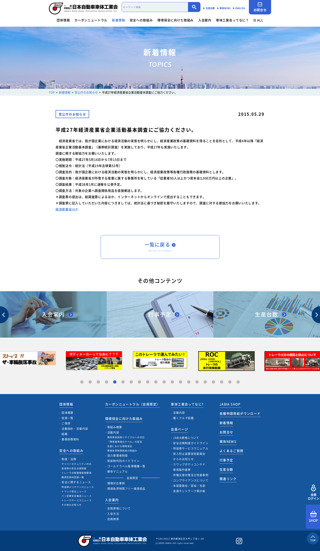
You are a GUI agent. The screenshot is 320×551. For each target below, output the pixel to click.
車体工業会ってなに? (187, 404)
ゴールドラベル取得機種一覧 (126, 466)
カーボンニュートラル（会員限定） (132, 404)
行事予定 (226, 460)
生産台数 (226, 469)
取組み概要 (114, 427)
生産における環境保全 (119, 446)
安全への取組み (141, 20)
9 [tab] (148, 382)
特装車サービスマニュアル (190, 448)
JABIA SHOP (230, 404)
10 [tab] (156, 382)
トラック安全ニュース (74, 491)
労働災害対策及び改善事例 (190, 475)
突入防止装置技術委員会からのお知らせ (189, 456)
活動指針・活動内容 (75, 429)
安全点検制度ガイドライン (190, 443)
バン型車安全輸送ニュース (76, 495)
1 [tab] (82, 382)
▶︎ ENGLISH (239, 8)
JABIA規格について (186, 438)
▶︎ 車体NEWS (223, 8)
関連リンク (228, 478)
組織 (64, 434)
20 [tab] (238, 382)
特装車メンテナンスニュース (78, 487)
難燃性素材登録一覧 (73, 477)
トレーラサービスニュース (76, 500)
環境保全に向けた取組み (175, 20)
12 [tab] (172, 382)
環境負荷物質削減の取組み (122, 450)
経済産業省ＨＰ (67, 209)
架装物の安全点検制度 (74, 468)
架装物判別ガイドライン (123, 461)
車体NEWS (228, 441)
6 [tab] (123, 382)
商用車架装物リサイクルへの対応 (126, 437)
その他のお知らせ (72, 504)
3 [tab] (98, 382)
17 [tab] (213, 382)
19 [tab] (230, 382)
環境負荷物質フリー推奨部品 (126, 489)
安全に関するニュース (76, 482)
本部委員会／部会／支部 (189, 486)
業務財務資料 (70, 439)
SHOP (313, 517)
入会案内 (204, 20)
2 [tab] (90, 382)
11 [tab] (164, 382)
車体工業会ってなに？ (232, 20)
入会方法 (113, 514)
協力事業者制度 (117, 456)
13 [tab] (180, 382)
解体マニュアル (117, 472)
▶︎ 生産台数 (209, 8)
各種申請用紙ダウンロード (240, 413)
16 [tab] (205, 382)
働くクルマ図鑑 (183, 418)
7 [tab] (131, 382)
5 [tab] (115, 382)
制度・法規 (69, 459)
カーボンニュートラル (90, 20)
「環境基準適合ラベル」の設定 (124, 441)
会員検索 (113, 519)
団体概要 (67, 413)
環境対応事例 (116, 483)
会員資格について (119, 508)
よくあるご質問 (232, 450)
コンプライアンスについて (190, 480)
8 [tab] (139, 382)
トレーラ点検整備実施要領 (76, 472)
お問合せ (260, 7)
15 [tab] (197, 382)
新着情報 (118, 20)
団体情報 (63, 20)
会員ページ (179, 429)
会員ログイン (313, 492)
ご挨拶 (66, 423)
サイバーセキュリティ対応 (76, 464)
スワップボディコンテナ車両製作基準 (189, 467)
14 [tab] (189, 382)
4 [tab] (106, 382)
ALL (258, 20)
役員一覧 (67, 418)
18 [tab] (222, 382)
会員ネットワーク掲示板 (189, 491)
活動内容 (113, 432)
